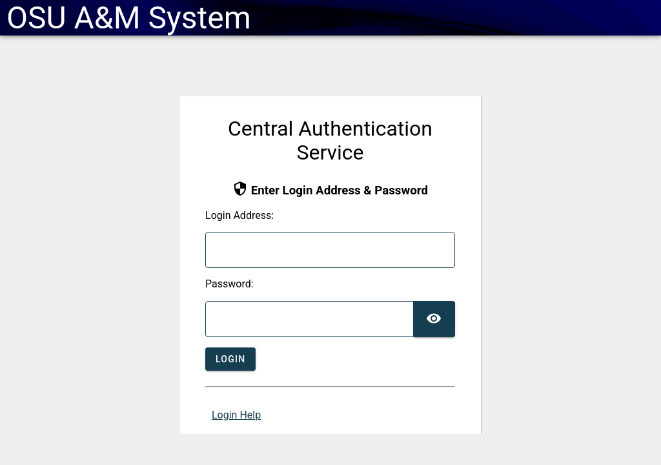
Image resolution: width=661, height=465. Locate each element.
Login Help (236, 415)
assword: (229, 284)
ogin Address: (239, 216)
